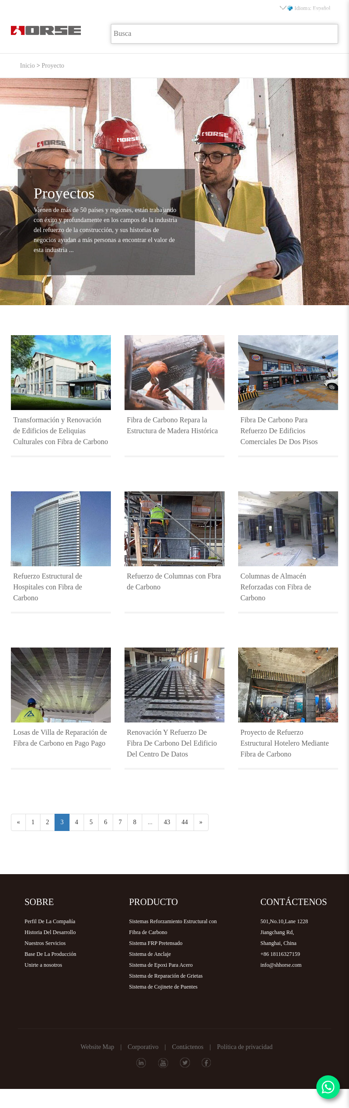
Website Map (97, 1047)
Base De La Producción (50, 954)
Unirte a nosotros (43, 965)
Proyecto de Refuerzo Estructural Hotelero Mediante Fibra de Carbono (284, 743)
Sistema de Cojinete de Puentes (163, 987)
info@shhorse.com (281, 965)
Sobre (85, 10)
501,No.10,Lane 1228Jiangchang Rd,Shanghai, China (284, 932)
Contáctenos (188, 1047)
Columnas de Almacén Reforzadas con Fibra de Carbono (275, 587)
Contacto (318, 10)
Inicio (38, 10)
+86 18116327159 (280, 954)
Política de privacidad (245, 1047)
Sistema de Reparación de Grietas (166, 976)
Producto (132, 10)
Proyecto (178, 10)
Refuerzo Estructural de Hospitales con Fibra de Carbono (47, 587)
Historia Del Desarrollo (50, 932)
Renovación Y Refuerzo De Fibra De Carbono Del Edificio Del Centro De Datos (172, 743)
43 (167, 822)
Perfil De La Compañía (50, 921)
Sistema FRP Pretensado (156, 943)
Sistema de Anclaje (150, 954)
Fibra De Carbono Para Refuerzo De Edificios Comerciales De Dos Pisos (279, 430)
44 (185, 822)
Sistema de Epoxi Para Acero (161, 965)
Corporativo (143, 1047)
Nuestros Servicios (45, 943)
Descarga (225, 10)
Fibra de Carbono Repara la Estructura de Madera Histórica (172, 425)
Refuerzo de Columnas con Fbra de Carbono (174, 581)
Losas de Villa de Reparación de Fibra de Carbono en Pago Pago (60, 737)
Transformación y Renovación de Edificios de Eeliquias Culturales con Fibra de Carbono (60, 430)
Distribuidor (272, 10)
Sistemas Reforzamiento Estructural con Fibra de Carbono (173, 926)
